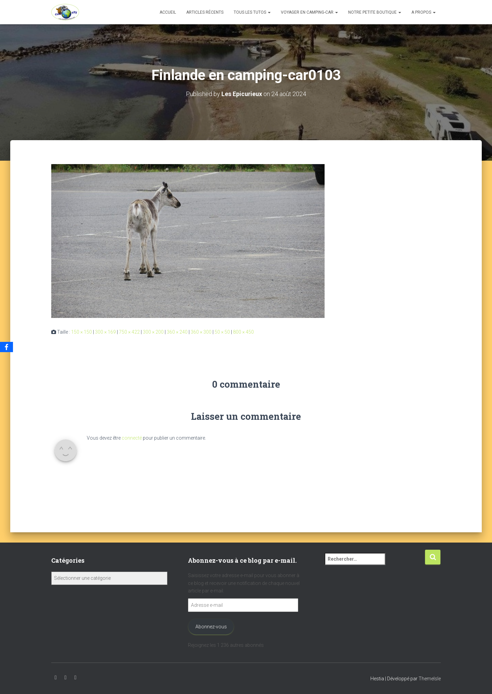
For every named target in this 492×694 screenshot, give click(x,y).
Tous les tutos (252, 12)
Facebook (75, 677)
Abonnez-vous (211, 626)
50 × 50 (222, 331)
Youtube (55, 677)
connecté (132, 437)
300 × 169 (105, 331)
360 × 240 (177, 331)
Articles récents (204, 12)
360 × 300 (201, 331)
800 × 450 (243, 331)
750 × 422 (129, 331)
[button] (269, 12)
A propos (423, 12)
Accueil (168, 12)
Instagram (65, 677)
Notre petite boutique (374, 12)
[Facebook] (6, 347)
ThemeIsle (430, 678)
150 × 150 (81, 331)
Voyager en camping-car (309, 12)
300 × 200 (153, 331)
